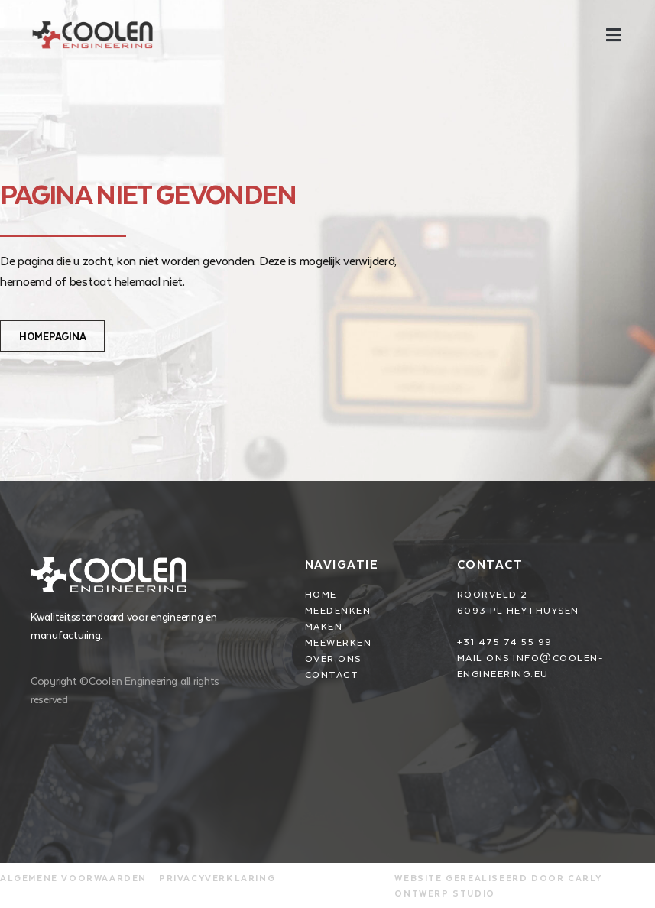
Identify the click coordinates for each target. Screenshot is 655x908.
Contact (490, 563)
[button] (612, 34)
